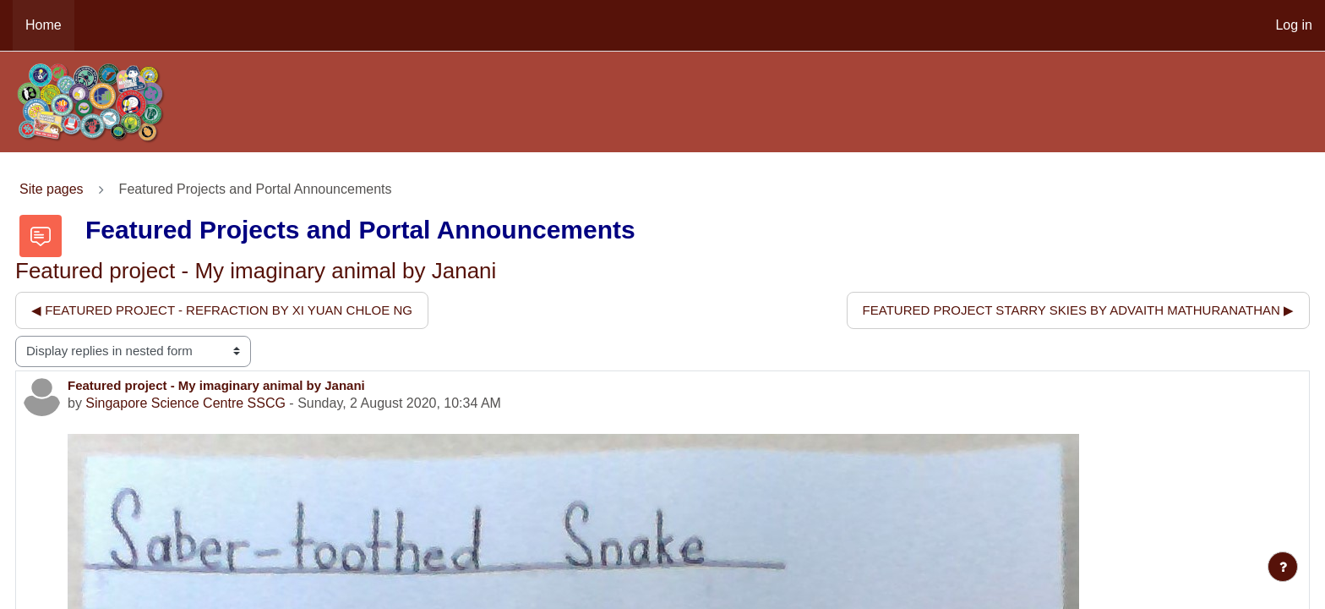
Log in (1293, 25)
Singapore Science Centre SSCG (185, 403)
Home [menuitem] (43, 25)
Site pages (51, 189)
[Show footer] (1283, 566)
